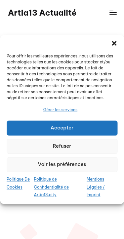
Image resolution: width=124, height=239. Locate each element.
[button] (114, 43)
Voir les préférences (62, 164)
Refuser (62, 146)
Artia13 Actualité (42, 12)
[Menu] (112, 13)
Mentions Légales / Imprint (96, 187)
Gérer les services (60, 109)
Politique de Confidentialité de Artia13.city (51, 187)
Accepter (62, 128)
